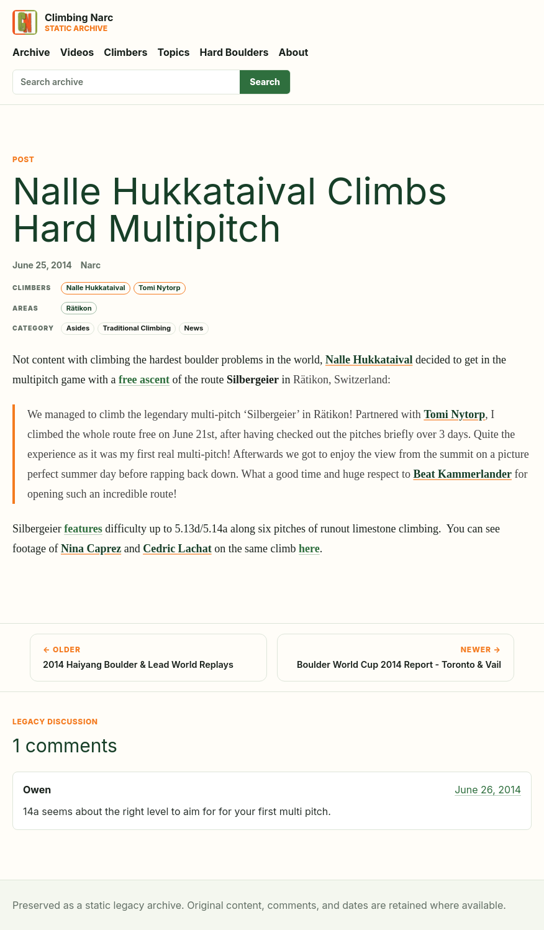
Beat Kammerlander (462, 474)
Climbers (125, 52)
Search (265, 81)
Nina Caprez (91, 548)
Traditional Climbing (137, 328)
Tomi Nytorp (159, 287)
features (83, 528)
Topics (174, 52)
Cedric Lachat (177, 548)
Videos (77, 52)
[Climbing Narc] (62, 22)
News (193, 328)
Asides (78, 328)
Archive (31, 52)
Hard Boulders (234, 52)
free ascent (144, 379)
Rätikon (79, 308)
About (294, 52)
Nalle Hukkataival (95, 287)
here (309, 548)
